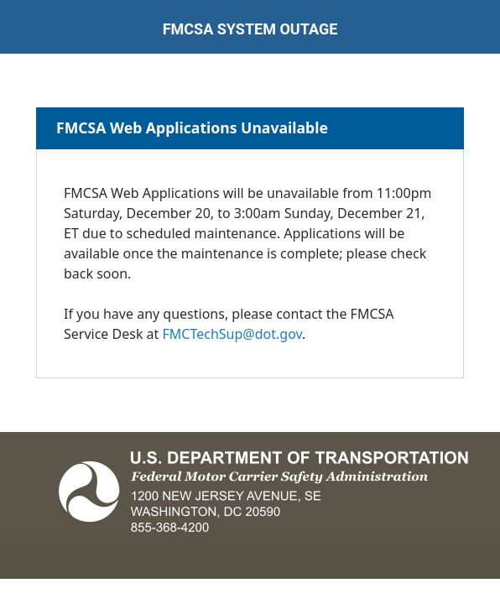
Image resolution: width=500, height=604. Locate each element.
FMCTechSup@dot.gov (232, 334)
